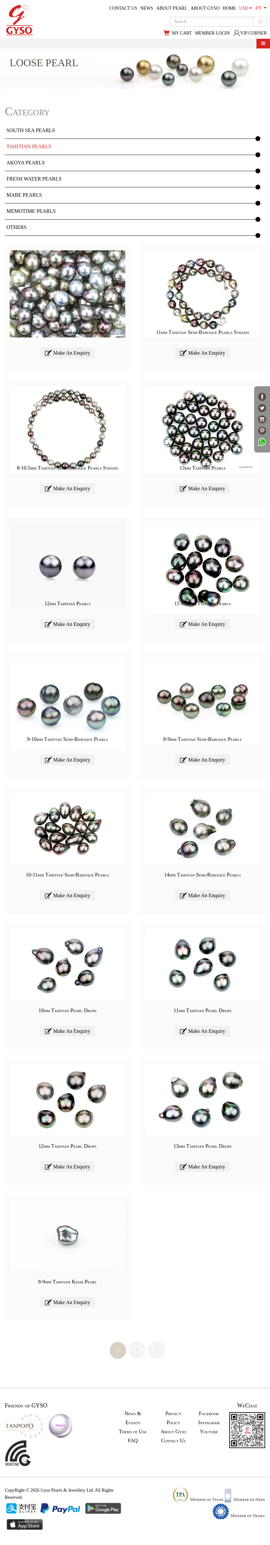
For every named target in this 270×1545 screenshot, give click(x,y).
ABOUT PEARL (171, 8)
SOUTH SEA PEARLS (30, 130)
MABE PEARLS (24, 195)
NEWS (146, 8)
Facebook (209, 1413)
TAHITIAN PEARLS (28, 146)
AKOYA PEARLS (25, 162)
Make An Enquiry (67, 353)
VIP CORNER (250, 33)
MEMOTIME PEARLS (31, 211)
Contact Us (173, 1440)
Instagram (209, 1422)
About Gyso (173, 1431)
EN (260, 7)
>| (157, 1349)
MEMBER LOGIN (212, 33)
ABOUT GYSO (205, 8)
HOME (229, 8)
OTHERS (16, 227)
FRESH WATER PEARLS (33, 178)
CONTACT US (123, 8)
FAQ (133, 1440)
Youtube (209, 1431)
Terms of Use (133, 1431)
